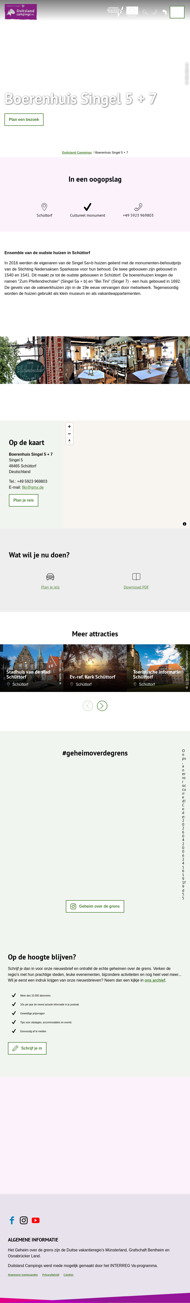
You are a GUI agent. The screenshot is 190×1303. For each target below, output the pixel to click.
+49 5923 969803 (138, 215)
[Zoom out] (69, 433)
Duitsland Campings (77, 152)
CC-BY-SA (187, 679)
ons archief (154, 980)
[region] (126, 474)
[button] (24, 119)
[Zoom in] (69, 426)
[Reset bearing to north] (69, 441)
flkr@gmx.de (33, 487)
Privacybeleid (50, 1274)
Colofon (68, 1274)
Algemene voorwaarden (23, 1274)
